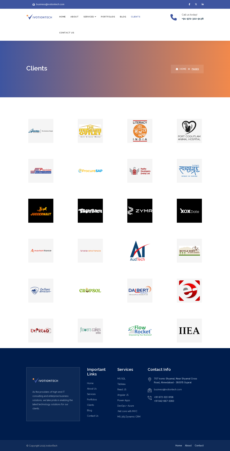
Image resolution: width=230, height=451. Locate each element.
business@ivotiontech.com (168, 389)
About (74, 16)
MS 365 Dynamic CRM (128, 416)
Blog (123, 16)
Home (62, 16)
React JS (121, 389)
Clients (135, 16)
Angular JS (122, 395)
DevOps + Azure (125, 406)
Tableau (121, 384)
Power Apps (123, 400)
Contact (199, 445)
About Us (92, 388)
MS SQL (121, 378)
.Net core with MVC (127, 411)
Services (89, 16)
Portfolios (108, 16)
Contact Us (66, 32)
